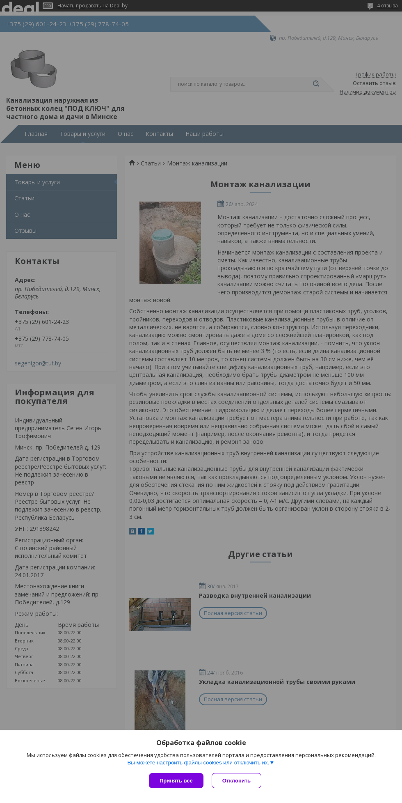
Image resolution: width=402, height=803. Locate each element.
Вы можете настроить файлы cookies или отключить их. (198, 762)
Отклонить (236, 781)
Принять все (176, 781)
